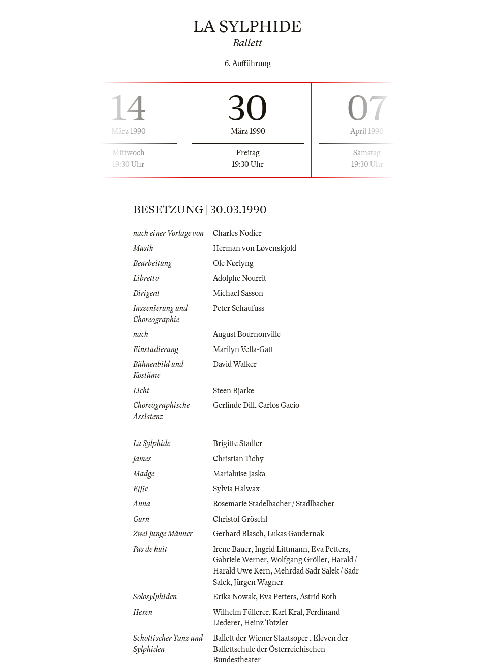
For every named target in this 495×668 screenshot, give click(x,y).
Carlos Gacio (278, 405)
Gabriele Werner (240, 560)
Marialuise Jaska (239, 474)
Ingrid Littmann (281, 549)
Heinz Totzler (266, 623)
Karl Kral (287, 612)
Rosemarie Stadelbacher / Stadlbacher (273, 504)
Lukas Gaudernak (295, 534)
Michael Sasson (238, 293)
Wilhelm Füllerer (241, 612)
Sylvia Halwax (236, 489)
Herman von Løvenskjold (254, 248)
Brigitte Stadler (237, 443)
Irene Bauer (232, 549)
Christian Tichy (238, 459)
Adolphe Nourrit (239, 278)
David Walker (235, 364)
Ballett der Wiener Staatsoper (261, 638)
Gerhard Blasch (238, 534)
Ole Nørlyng (233, 263)
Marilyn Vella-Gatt (243, 349)
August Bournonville (247, 334)
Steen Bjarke (233, 391)
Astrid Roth (318, 597)
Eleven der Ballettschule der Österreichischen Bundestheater (280, 649)
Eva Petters (329, 549)
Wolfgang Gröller (298, 560)
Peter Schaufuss (238, 308)
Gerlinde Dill (234, 405)
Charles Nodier (237, 233)
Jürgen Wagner (258, 582)
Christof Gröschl (240, 519)
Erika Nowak (234, 597)
